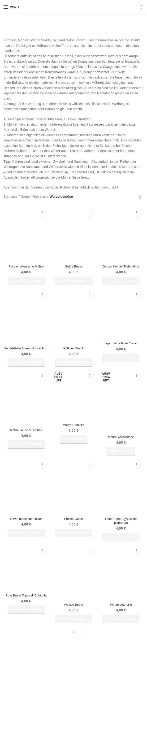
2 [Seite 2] (73, 638)
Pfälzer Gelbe (74, 524)
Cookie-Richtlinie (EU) (20, 723)
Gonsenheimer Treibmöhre (121, 266)
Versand (58, 690)
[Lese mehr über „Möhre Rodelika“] (73, 444)
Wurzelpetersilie (121, 610)
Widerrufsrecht (14, 690)
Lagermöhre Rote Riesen (120, 344)
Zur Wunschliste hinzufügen (42, 212)
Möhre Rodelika (73, 430)
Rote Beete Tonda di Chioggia (26, 601)
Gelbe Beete (73, 266)
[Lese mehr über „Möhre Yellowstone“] (121, 456)
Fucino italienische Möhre (26, 266)
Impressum (12, 707)
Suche (137, 685)
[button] (26, 281)
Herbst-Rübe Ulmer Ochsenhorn (26, 351)
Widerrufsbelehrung (18, 699)
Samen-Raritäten (33, 196)
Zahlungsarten (63, 682)
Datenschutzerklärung (20, 715)
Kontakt (58, 699)
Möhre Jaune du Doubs (26, 435)
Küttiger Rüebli (73, 348)
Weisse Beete (73, 610)
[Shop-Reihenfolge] (139, 197)
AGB (7, 682)
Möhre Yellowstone (121, 442)
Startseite (10, 196)
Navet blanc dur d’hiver (26, 524)
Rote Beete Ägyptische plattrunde (121, 526)
